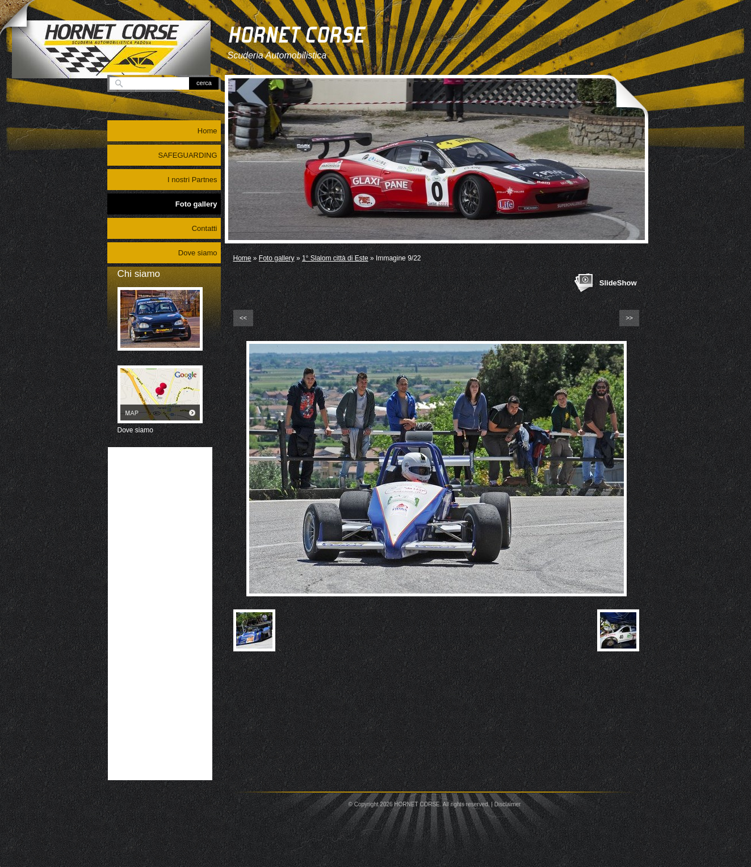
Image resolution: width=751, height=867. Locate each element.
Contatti (204, 228)
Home (242, 258)
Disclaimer (507, 804)
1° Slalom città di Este (335, 258)
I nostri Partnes (192, 179)
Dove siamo (197, 253)
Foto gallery (277, 258)
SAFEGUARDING (187, 155)
